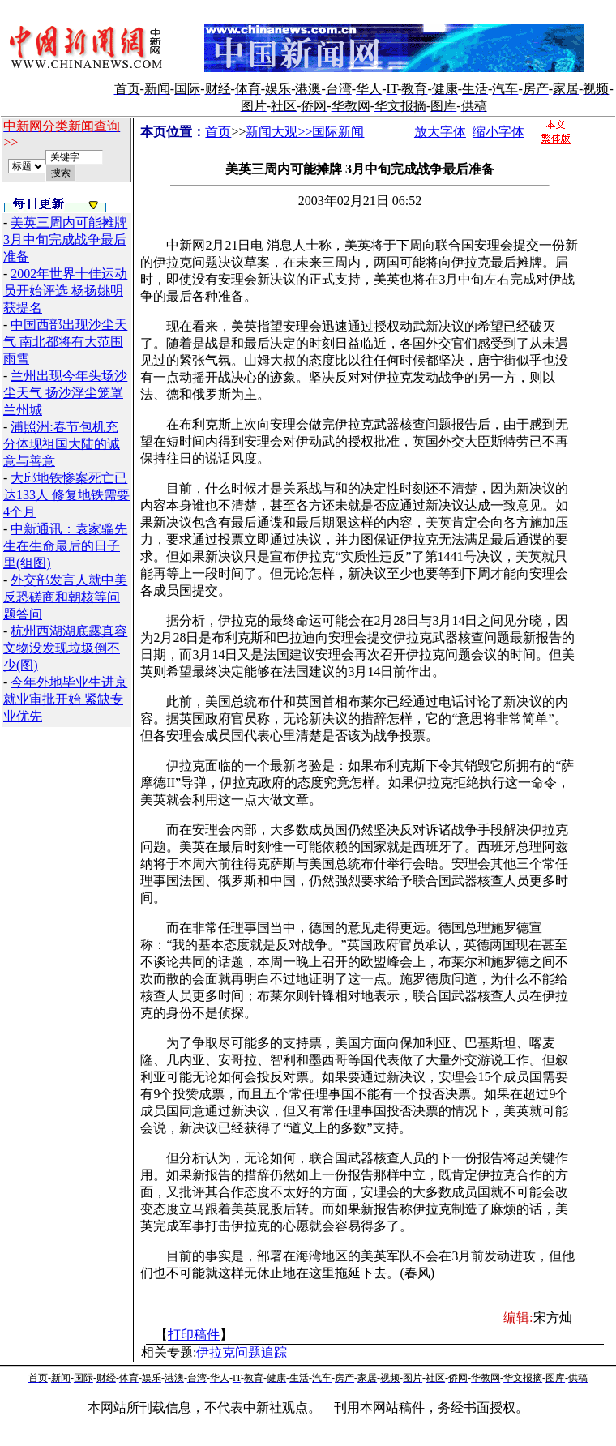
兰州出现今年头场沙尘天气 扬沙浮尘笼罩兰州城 (65, 393)
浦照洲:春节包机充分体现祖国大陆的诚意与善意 (61, 444)
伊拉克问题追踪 (241, 1352)
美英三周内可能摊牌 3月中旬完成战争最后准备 (65, 239)
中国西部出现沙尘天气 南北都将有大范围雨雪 (65, 342)
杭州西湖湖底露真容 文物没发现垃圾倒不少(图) (65, 648)
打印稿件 (194, 1334)
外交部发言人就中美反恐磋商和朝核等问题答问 (65, 597)
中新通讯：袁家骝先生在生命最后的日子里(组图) (65, 546)
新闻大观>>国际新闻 (305, 132)
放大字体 (440, 132)
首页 (218, 132)
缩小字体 (498, 132)
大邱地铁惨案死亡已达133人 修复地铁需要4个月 (66, 495)
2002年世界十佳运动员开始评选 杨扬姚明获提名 (65, 290)
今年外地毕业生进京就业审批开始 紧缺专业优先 (65, 699)
